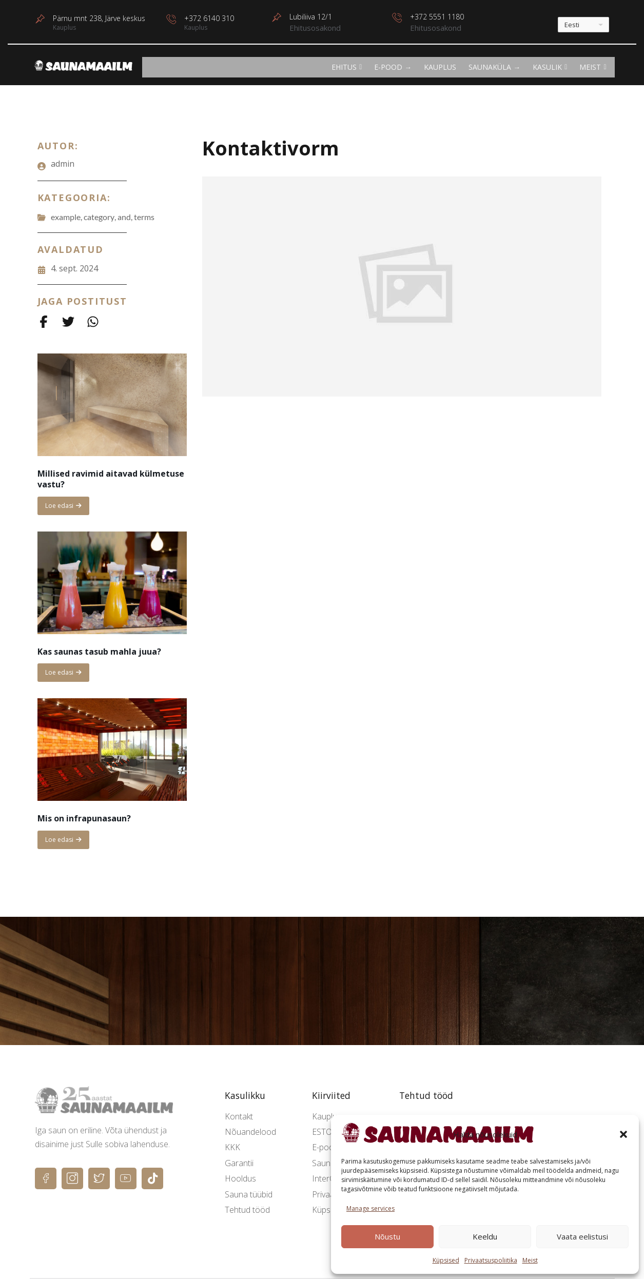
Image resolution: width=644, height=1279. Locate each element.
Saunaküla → (494, 67)
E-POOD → (393, 67)
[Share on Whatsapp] (93, 322)
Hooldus (240, 1178)
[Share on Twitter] (68, 322)
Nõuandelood (250, 1131)
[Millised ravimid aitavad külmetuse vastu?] (112, 404)
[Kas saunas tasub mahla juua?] (112, 583)
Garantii (239, 1163)
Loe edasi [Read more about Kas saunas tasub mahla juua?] (63, 675)
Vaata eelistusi (582, 1236)
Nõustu (387, 1236)
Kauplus (440, 67)
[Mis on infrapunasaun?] (112, 749)
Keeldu (485, 1236)
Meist (530, 1260)
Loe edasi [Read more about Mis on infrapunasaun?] (67, 842)
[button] (623, 1134)
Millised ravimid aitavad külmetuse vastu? (110, 479)
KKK (232, 1147)
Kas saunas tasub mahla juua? (99, 651)
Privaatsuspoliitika (490, 1260)
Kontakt (239, 1116)
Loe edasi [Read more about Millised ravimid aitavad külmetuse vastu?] (63, 508)
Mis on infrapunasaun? (84, 818)
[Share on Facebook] (43, 322)
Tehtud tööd (247, 1209)
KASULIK (550, 67)
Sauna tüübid (248, 1194)
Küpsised (446, 1260)
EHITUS (346, 67)
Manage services (370, 1208)
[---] (583, 24)
